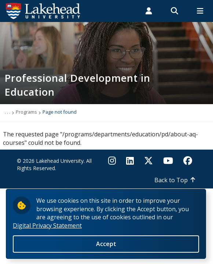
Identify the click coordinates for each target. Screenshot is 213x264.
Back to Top (171, 180)
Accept (106, 248)
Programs (26, 112)
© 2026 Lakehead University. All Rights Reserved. (54, 164)
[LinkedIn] (130, 161)
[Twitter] (148, 161)
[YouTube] (168, 161)
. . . (7, 112)
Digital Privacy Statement (47, 229)
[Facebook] (188, 161)
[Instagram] (114, 161)
